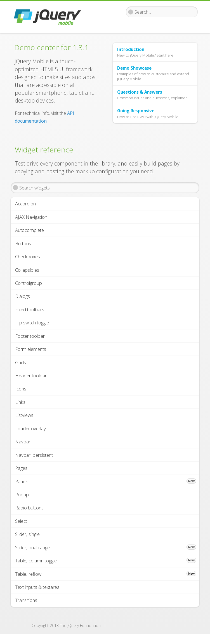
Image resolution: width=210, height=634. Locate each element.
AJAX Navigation (31, 217)
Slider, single (27, 534)
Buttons (23, 243)
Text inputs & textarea (37, 587)
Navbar (22, 441)
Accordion (25, 203)
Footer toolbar (30, 336)
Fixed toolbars (29, 309)
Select (21, 521)
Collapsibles (27, 270)
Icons (20, 388)
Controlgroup (28, 283)
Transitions (26, 600)
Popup (22, 494)
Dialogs (22, 296)
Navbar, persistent (34, 455)
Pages (21, 468)
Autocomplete (29, 230)
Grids (20, 362)
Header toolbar (31, 375)
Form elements (30, 349)
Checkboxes (27, 256)
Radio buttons (29, 507)
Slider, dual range (106, 547)
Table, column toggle (106, 560)
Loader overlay (30, 428)
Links (20, 402)
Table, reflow (106, 574)
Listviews (24, 415)
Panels (106, 481)
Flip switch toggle (32, 322)
